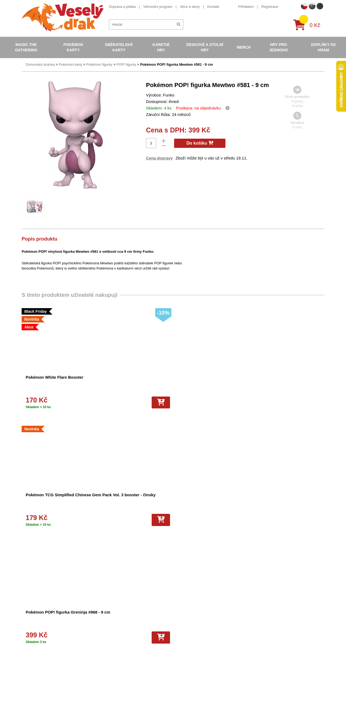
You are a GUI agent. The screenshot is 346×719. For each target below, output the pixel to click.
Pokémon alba (179, 630)
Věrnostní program (157, 7)
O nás (99, 630)
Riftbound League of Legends (191, 684)
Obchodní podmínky (110, 625)
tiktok (252, 667)
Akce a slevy (190, 7)
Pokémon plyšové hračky (188, 654)
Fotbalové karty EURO (186, 674)
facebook (255, 642)
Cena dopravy (159, 158)
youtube (254, 650)
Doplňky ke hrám (323, 47)
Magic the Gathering (26, 47)
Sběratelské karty (119, 47)
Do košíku (200, 143)
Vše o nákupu (106, 645)
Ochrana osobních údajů (114, 664)
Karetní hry (160, 47)
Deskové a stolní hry (204, 47)
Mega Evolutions (181, 679)
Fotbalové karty (180, 664)
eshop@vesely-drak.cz (266, 633)
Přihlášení (246, 7)
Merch (244, 47)
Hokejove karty (180, 635)
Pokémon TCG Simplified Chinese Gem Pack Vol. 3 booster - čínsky (128, 383)
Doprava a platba (122, 7)
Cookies (101, 640)
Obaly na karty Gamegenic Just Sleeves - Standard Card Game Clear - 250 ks (129, 500)
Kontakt (213, 7)
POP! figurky (126, 64)
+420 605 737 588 (262, 625)
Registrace (269, 7)
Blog (98, 659)
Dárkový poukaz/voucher (114, 635)
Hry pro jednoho (278, 47)
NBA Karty (176, 649)
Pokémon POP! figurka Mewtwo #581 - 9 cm (176, 64)
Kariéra (100, 649)
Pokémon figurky (99, 64)
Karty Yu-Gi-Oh (180, 645)
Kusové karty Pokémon (186, 669)
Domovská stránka (40, 64)
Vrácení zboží (105, 654)
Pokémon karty (73, 47)
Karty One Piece (181, 659)
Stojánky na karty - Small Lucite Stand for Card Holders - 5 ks (283, 500)
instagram (256, 658)
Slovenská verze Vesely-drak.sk (273, 705)
